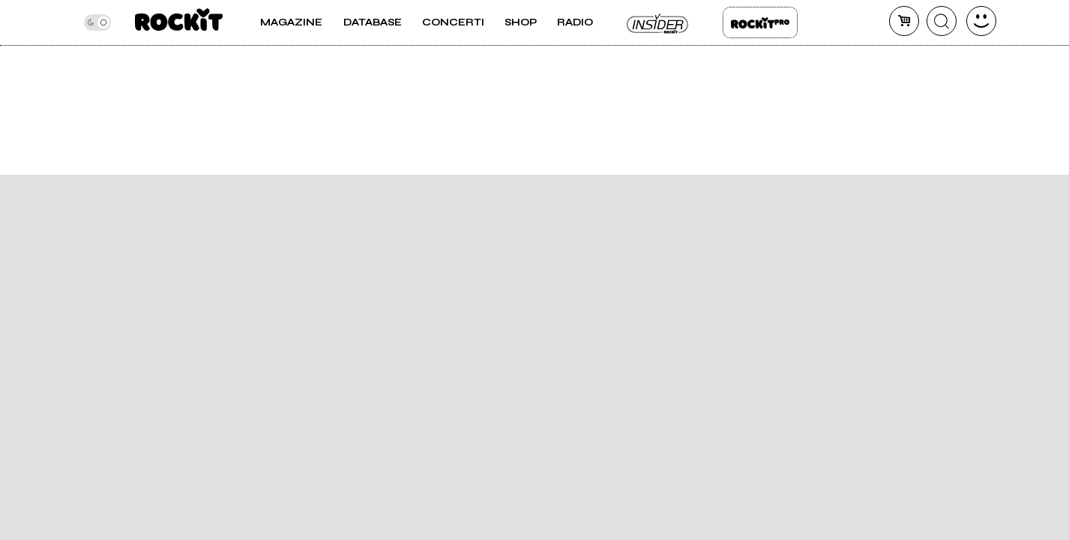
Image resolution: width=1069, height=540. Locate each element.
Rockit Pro (760, 22)
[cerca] (942, 21)
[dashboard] (981, 21)
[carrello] (904, 21)
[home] (179, 22)
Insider (658, 23)
